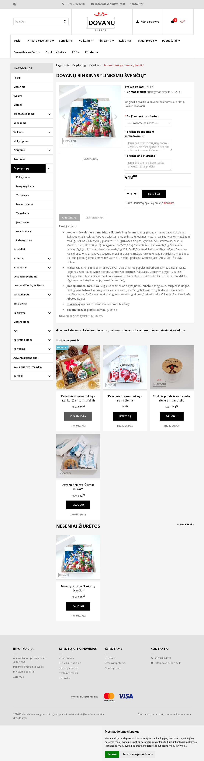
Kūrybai (18, 375)
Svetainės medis (68, 673)
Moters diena (21, 321)
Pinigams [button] (105, 40)
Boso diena (20, 303)
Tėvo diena (22, 213)
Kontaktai (136, 4)
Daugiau (172, 416)
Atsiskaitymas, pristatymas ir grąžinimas (29, 659)
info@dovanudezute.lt (108, 4)
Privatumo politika (23, 671)
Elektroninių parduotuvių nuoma (155, 714)
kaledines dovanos (95, 330)
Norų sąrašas (112, 668)
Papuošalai (20, 267)
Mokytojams (20, 141)
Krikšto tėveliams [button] (39, 40)
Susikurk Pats (21, 294)
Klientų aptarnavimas (78, 649)
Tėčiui (17, 40)
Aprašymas (69, 217)
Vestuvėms (22, 195)
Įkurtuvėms (22, 222)
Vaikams (18, 132)
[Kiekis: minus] (127, 194)
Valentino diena (23, 339)
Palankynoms (24, 240)
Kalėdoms (19, 312)
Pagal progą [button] (146, 40)
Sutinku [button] (112, 754)
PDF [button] (74, 52)
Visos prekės (185, 524)
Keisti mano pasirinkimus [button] (138, 754)
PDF (15, 330)
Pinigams (19, 150)
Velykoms (19, 348)
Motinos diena (24, 204)
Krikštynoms (23, 177)
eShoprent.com (182, 714)
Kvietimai (125, 40)
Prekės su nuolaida (70, 663)
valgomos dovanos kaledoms (129, 330)
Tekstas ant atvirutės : (141, 155)
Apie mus (18, 676)
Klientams (113, 649)
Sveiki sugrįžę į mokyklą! (28, 367)
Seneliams (66, 40)
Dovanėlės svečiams (26, 52)
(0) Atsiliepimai (94, 217)
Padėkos (18, 258)
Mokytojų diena (25, 186)
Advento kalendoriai (25, 358)
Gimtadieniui (23, 231)
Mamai (17, 104)
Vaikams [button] (84, 40)
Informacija (23, 649)
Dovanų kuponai (68, 668)
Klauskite (168, 203)
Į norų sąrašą (90, 170)
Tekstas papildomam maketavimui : (139, 134)
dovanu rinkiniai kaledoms (167, 330)
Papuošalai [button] (169, 40)
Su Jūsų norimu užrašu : (142, 116)
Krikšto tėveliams (23, 113)
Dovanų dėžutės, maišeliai (28, 285)
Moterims (19, 86)
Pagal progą (21, 168)
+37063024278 (73, 4)
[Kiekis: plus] (135, 194)
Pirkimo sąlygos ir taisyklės (28, 666)
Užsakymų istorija (115, 663)
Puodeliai (19, 249)
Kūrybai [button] (90, 52)
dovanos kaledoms (68, 330)
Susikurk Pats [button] (55, 52)
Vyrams (17, 96)
